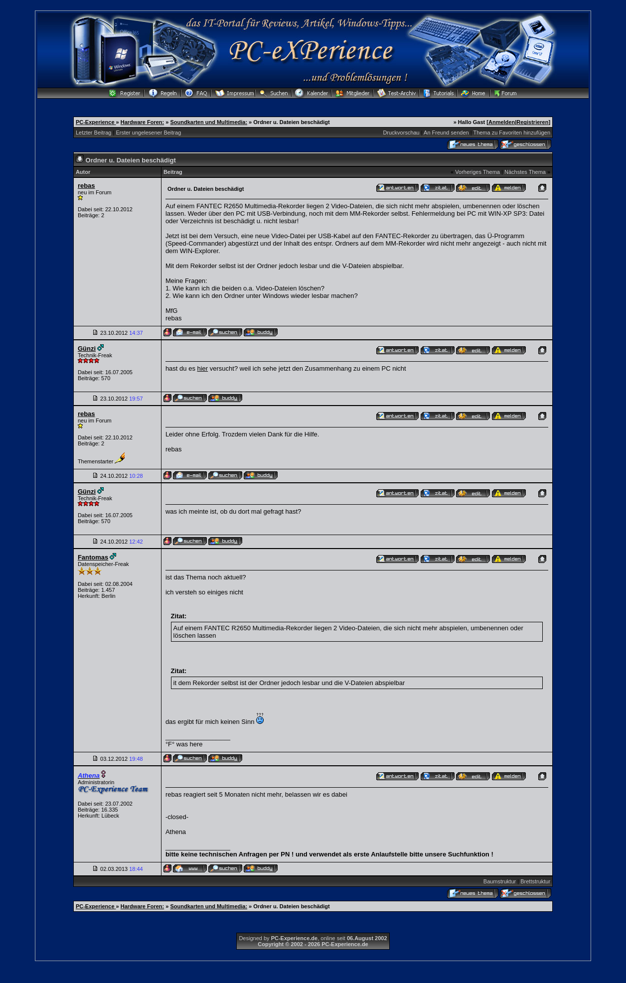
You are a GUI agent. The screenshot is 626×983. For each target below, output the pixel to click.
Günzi (87, 348)
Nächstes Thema (525, 172)
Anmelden (501, 122)
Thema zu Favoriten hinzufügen (511, 133)
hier (202, 368)
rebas (86, 185)
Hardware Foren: (142, 122)
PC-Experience (96, 122)
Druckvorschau (401, 133)
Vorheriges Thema (477, 172)
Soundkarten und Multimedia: (208, 122)
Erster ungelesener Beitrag (148, 133)
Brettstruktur (535, 881)
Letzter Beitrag (94, 133)
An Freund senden (446, 133)
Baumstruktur (499, 881)
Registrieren (532, 122)
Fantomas (93, 557)
